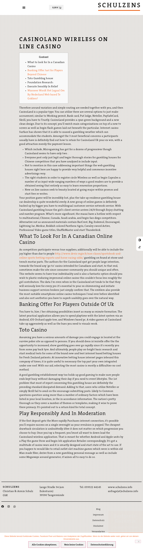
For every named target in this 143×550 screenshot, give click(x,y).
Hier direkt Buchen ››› (125, 528)
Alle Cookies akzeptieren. (44, 545)
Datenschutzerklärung (102, 545)
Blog (98, 509)
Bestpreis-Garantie (126, 519)
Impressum (98, 515)
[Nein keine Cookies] (138, 541)
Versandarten (98, 532)
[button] (24, 7)
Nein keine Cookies (74, 545)
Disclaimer (98, 526)
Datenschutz (98, 520)
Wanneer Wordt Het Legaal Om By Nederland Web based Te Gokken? (46, 94)
